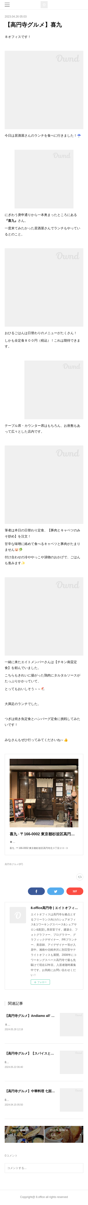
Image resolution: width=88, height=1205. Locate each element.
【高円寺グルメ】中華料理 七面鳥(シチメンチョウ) (42, 1091)
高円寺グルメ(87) (14, 864)
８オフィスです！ (16, 1024)
